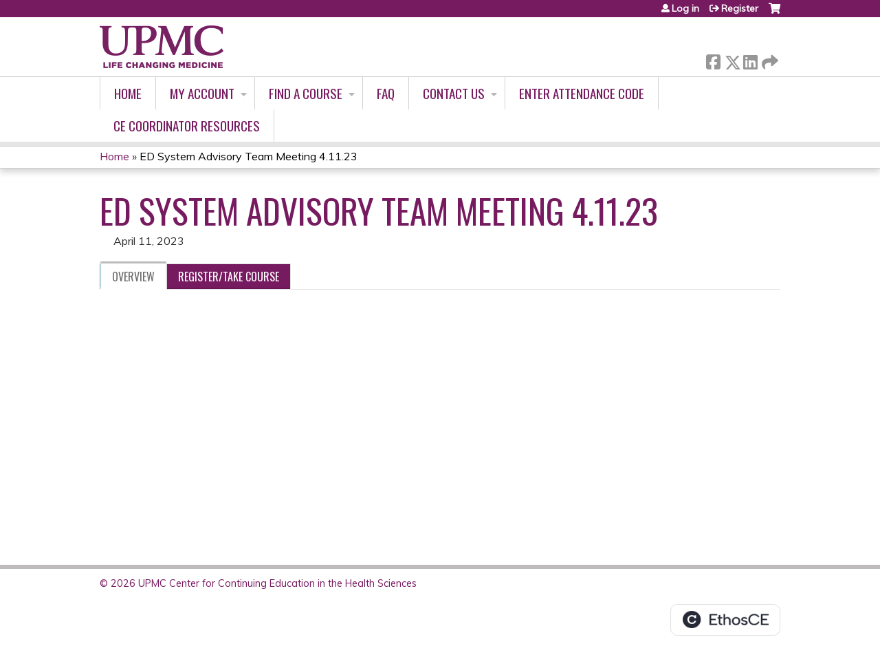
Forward (769, 59)
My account (202, 93)
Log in (685, 8)
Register (739, 8)
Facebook (713, 59)
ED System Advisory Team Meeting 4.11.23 (249, 156)
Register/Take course (228, 276)
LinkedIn (750, 59)
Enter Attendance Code (581, 93)
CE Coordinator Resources (186, 126)
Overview (133, 276)
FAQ (386, 93)
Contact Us (454, 93)
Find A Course (305, 93)
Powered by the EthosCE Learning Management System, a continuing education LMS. (725, 620)
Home (128, 93)
